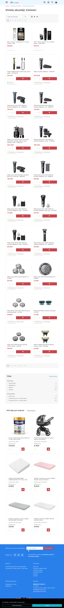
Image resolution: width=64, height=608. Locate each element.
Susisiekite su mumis (10, 584)
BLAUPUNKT (12, 387)
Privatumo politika (38, 570)
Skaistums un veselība (16, 6)
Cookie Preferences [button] (17, 605)
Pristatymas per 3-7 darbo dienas (18, 402)
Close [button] (61, 599)
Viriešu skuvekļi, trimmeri (28, 6)
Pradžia (7, 6)
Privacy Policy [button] (21, 602)
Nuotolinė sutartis (38, 572)
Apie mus (35, 566)
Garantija (35, 574)
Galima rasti (12, 400)
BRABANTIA (12, 389)
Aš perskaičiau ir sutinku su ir (41, 555)
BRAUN (11, 391)
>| (25, 20)
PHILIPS (11, 393)
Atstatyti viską (53, 380)
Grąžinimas (8, 586)
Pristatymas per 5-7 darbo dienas (18, 404)
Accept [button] (47, 605)
